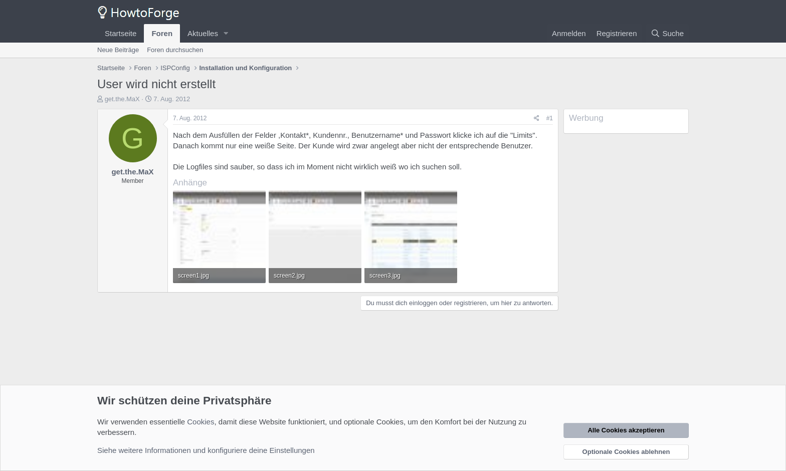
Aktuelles (202, 33)
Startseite (120, 33)
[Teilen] (536, 118)
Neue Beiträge (118, 50)
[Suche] (667, 33)
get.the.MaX (122, 99)
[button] (226, 33)
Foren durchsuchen (175, 50)
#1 (549, 118)
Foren (161, 33)
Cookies (200, 421)
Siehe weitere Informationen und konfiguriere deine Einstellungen (206, 450)
